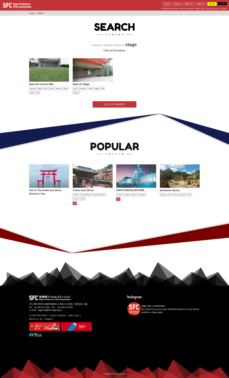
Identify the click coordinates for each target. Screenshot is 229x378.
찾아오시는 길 (213, 8)
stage (40, 88)
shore (51, 88)
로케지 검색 (200, 8)
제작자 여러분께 (186, 8)
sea (38, 93)
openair (58, 88)
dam (75, 88)
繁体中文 (189, 4)
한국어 (212, 4)
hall (45, 88)
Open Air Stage (81, 84)
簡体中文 (201, 4)
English (177, 4)
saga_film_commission (153, 306)
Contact (223, 8)
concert (32, 88)
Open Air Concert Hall (41, 84)
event (66, 88)
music (32, 93)
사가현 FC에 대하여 (169, 8)
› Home (32, 13)
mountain (82, 88)
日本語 (167, 4)
